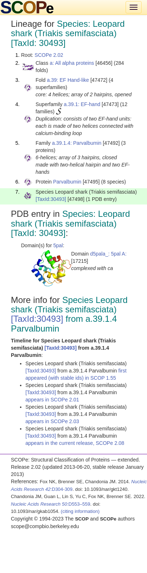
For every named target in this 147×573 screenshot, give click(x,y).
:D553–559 (50, 504)
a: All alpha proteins (72, 63)
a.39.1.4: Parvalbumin (76, 143)
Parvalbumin (67, 182)
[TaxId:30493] (51, 199)
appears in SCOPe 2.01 (52, 400)
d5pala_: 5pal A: (108, 254)
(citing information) (80, 511)
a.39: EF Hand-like (68, 80)
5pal (58, 245)
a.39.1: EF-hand (82, 104)
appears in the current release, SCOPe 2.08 (74, 443)
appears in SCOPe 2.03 (52, 421)
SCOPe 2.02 (48, 55)
